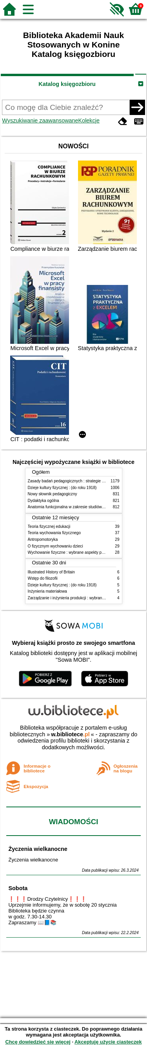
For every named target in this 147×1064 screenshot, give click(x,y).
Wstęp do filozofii (43, 578)
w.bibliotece (70, 734)
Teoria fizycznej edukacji (49, 526)
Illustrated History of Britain (51, 572)
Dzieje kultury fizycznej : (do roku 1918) (62, 487)
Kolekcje (89, 120)
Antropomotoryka (43, 539)
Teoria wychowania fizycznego (54, 533)
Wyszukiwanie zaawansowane (40, 120)
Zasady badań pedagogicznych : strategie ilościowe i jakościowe (84, 481)
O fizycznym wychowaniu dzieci (55, 546)
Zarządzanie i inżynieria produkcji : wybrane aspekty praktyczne (84, 598)
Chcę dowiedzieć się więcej (37, 1042)
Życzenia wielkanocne (37, 849)
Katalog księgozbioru (67, 84)
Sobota (17, 888)
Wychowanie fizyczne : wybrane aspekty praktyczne (73, 552)
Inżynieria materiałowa (47, 591)
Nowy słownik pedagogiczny (52, 494)
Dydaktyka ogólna (43, 500)
